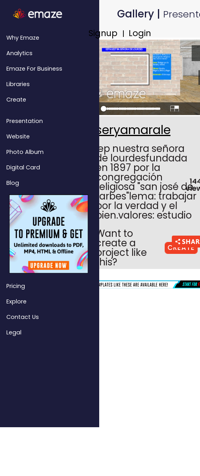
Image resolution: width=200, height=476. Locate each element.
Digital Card (23, 167)
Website (18, 136)
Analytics (19, 53)
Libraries (18, 84)
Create (16, 100)
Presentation (24, 121)
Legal (13, 332)
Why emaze (22, 38)
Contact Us (22, 317)
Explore (16, 301)
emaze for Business (34, 69)
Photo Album (25, 152)
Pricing (15, 286)
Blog (12, 183)
